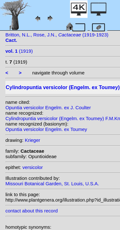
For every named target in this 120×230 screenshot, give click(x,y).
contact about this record (31, 210)
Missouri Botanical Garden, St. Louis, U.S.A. (52, 183)
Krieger (32, 140)
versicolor (32, 167)
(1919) (19, 51)
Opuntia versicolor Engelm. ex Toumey (46, 129)
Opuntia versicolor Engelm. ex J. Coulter (48, 107)
